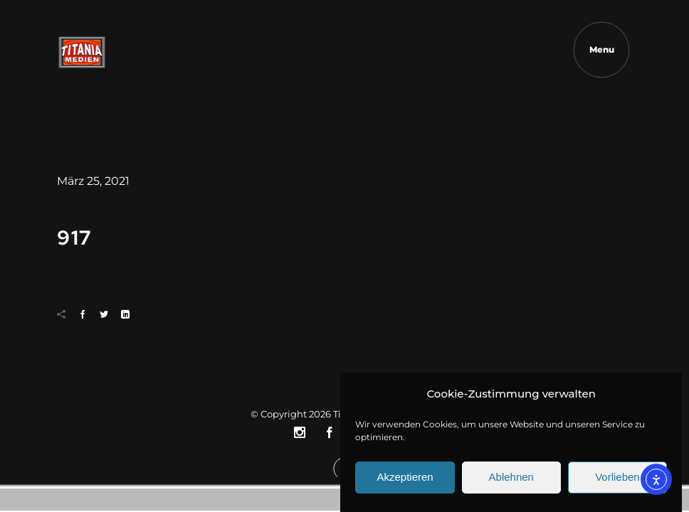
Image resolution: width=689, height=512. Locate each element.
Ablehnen (511, 482)
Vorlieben (617, 482)
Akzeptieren (405, 482)
